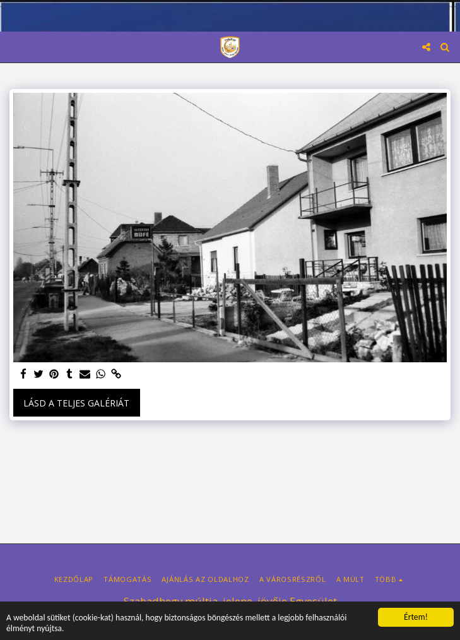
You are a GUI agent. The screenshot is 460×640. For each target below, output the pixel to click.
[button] (14, 46)
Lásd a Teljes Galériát (76, 403)
